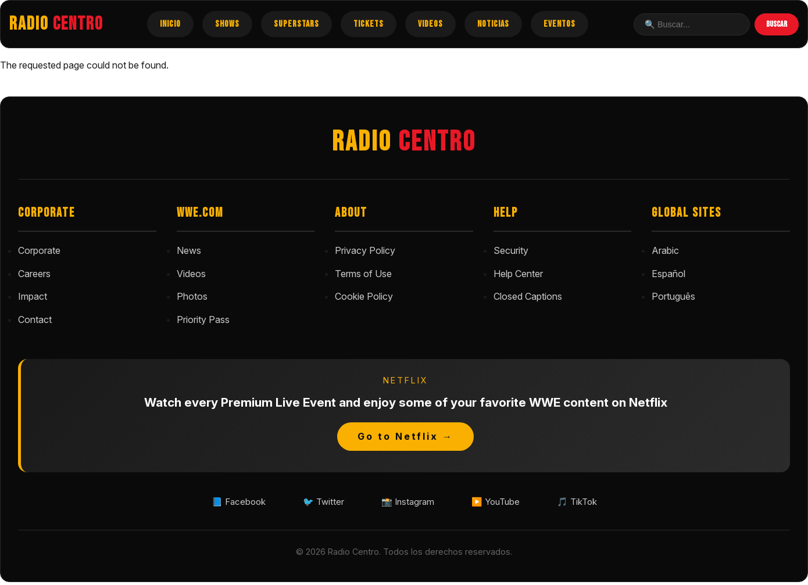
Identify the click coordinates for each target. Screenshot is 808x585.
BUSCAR (776, 24)
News (189, 250)
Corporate (39, 250)
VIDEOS (430, 24)
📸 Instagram (407, 503)
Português (673, 296)
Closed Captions (528, 296)
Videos (191, 273)
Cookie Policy (364, 296)
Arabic (665, 250)
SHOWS (227, 24)
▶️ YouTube (504, 503)
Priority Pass (203, 319)
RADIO (56, 24)
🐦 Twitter (314, 503)
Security (511, 250)
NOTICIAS (493, 24)
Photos (192, 296)
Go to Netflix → (405, 436)
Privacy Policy (365, 250)
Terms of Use (363, 273)
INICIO (170, 24)
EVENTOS (559, 24)
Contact (35, 319)
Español (668, 273)
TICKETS (368, 24)
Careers (34, 273)
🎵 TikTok (593, 503)
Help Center (518, 273)
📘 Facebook (222, 503)
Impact (32, 296)
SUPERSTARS (296, 24)
